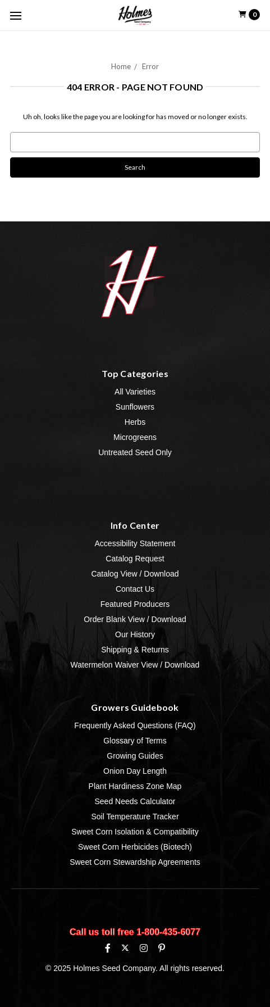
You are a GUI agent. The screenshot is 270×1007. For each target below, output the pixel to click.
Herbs (135, 422)
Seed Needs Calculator (135, 801)
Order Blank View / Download (135, 619)
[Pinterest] (161, 948)
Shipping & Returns (135, 649)
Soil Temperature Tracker (135, 816)
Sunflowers (135, 406)
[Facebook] (108, 948)
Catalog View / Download (135, 573)
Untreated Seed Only (135, 452)
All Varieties (135, 391)
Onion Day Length (135, 770)
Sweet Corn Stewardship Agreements (135, 862)
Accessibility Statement (135, 543)
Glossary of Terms (135, 740)
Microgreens (135, 437)
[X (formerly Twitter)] (125, 947)
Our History (135, 634)
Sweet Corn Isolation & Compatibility (134, 831)
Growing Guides (135, 755)
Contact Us (135, 588)
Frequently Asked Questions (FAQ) (134, 725)
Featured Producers (135, 604)
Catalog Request (135, 558)
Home (121, 66)
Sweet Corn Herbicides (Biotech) (135, 846)
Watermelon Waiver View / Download (135, 664)
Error (150, 66)
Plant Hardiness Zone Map (135, 786)
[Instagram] (144, 948)
